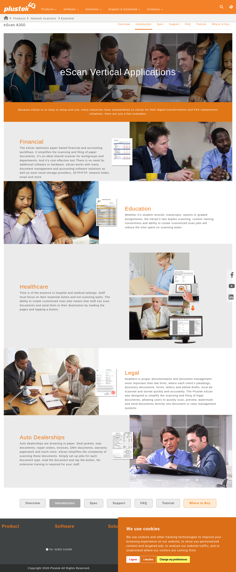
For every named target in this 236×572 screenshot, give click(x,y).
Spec (160, 24)
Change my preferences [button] (173, 559)
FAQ (188, 24)
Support (174, 24)
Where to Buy (221, 24)
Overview (124, 24)
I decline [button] (148, 559)
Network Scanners (43, 18)
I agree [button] (133, 559)
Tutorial (201, 24)
